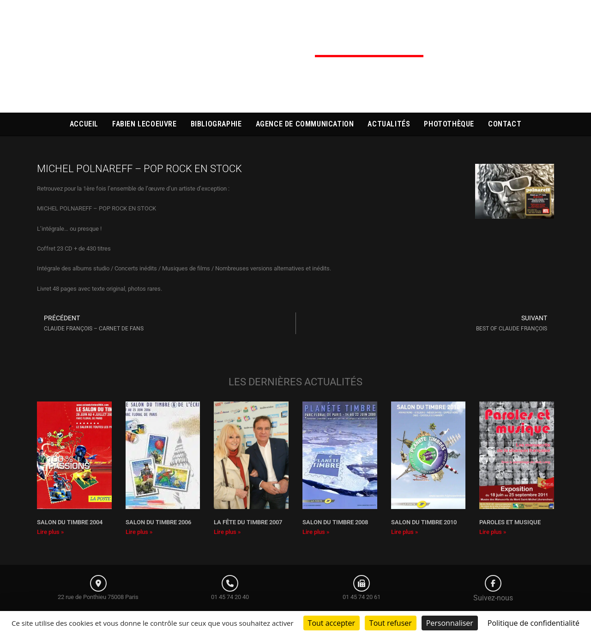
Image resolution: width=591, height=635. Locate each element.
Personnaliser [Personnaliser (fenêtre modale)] (449, 623)
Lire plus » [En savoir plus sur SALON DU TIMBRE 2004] (50, 531)
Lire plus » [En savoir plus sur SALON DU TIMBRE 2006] (139, 531)
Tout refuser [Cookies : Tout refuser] (390, 623)
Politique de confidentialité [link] (533, 623)
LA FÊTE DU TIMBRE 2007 (248, 522)
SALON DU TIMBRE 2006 (158, 522)
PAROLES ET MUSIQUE (510, 522)
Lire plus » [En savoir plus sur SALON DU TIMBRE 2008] (315, 531)
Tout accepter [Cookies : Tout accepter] (331, 623)
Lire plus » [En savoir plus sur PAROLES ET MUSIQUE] (492, 531)
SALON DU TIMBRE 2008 (335, 522)
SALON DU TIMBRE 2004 (70, 522)
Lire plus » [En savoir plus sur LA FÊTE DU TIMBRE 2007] (227, 531)
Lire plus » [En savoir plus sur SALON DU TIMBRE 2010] (404, 531)
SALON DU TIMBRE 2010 (424, 522)
